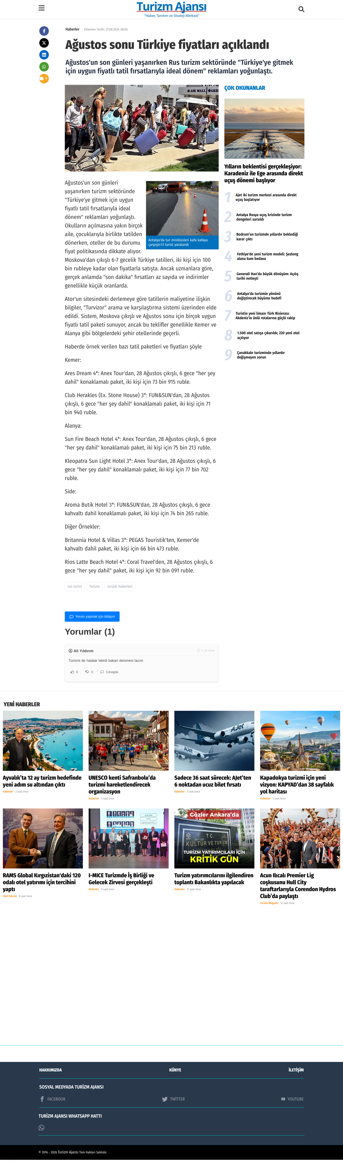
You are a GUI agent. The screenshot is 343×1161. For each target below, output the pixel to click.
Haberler (72, 29)
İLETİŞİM (296, 1071)
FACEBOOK (52, 1100)
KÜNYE (175, 1071)
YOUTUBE (292, 1100)
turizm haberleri (119, 586)
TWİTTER (173, 1100)
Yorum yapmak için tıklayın (92, 617)
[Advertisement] (264, 402)
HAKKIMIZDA (50, 1071)
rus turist (74, 586)
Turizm (94, 586)
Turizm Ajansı (68, 1153)
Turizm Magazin (269, 904)
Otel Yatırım (10, 897)
